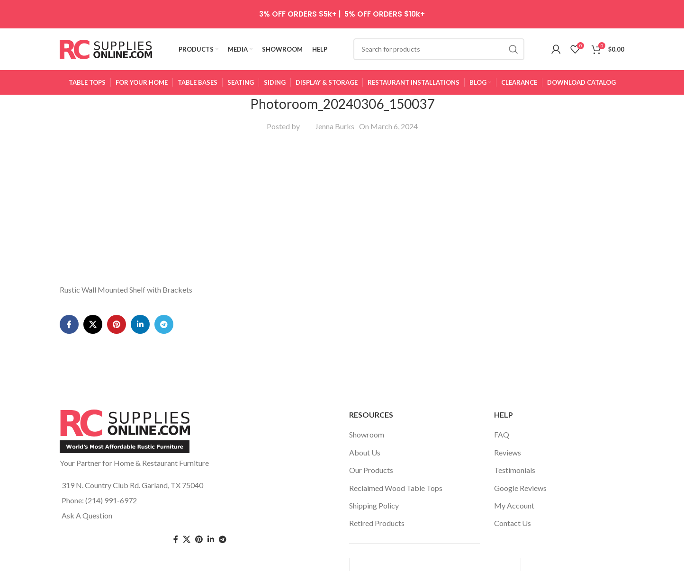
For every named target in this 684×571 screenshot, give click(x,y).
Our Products (371, 460)
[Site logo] (106, 48)
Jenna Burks (334, 127)
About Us (364, 442)
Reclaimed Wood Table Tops (395, 478)
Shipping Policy (374, 495)
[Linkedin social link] (140, 210)
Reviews (507, 442)
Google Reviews (520, 478)
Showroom (366, 424)
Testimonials (514, 460)
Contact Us (512, 513)
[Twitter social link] (186, 529)
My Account (514, 495)
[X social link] (92, 210)
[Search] (438, 50)
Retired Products (377, 513)
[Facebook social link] (69, 210)
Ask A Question (87, 505)
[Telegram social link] (163, 210)
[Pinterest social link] (116, 210)
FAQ (501, 424)
